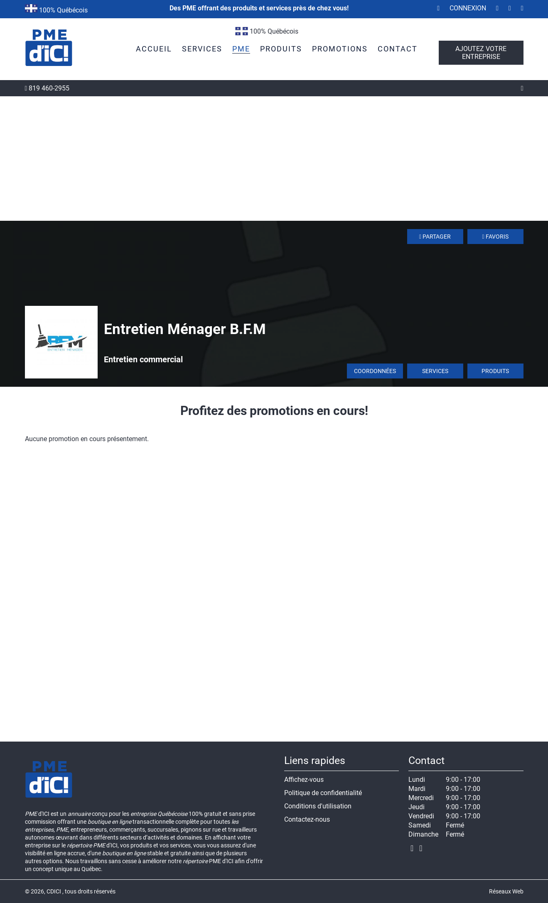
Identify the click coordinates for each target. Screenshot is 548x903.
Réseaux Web (506, 891)
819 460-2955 (47, 88)
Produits (495, 371)
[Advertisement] (274, 158)
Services (435, 371)
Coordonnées (375, 371)
